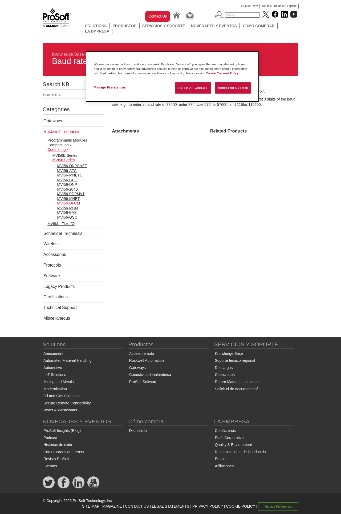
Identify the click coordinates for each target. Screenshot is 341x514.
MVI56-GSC (67, 217)
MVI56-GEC (67, 180)
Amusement (53, 353)
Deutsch (279, 6)
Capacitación (225, 374)
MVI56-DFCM (68, 203)
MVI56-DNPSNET (72, 166)
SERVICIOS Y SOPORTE (163, 26)
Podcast (50, 438)
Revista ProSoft (56, 459)
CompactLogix (59, 145)
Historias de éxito (57, 445)
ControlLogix (57, 149)
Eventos (50, 466)
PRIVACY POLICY (207, 506)
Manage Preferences (278, 506)
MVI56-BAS (67, 212)
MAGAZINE (112, 506)
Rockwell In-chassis (61, 131)
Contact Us (157, 16)
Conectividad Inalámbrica (150, 374)
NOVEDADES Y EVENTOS (214, 26)
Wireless (51, 244)
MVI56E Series (64, 155)
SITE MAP (90, 506)
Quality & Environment (233, 445)
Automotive (52, 368)
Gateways (52, 121)
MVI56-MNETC (70, 175)
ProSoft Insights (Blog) (62, 430)
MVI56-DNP (67, 184)
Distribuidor (138, 430)
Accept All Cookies (233, 87)
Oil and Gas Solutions (61, 396)
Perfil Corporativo (229, 438)
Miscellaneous (56, 318)
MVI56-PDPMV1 (71, 194)
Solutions (96, 26)
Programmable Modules (67, 140)
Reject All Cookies (193, 87)
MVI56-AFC (67, 170)
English (245, 6)
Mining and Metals (58, 382)
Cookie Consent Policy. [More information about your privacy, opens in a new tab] (222, 73)
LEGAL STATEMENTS (170, 506)
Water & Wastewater (60, 410)
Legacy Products (59, 286)
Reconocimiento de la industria (240, 452)
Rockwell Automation (146, 360)
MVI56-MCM (67, 208)
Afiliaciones (224, 466)
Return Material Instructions (237, 382)
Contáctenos (225, 430)
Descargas (224, 368)
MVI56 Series (63, 160)
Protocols (52, 265)
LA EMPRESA (97, 31)
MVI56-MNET (68, 198)
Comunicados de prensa (63, 452)
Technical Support (60, 307)
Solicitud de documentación (237, 389)
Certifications (55, 297)
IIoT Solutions (54, 374)
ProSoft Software (143, 382)
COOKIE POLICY (240, 506)
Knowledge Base (68, 54)
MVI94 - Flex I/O (61, 224)
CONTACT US (137, 506)
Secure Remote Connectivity (67, 403)
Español (292, 6)
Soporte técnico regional (235, 360)
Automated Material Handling (67, 360)
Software (51, 276)
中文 (255, 6)
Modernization (55, 389)
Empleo (221, 459)
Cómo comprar (259, 26)
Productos (124, 26)
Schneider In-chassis (62, 233)
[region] (172, 76)
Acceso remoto (141, 353)
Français (266, 6)
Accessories (54, 254)
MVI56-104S (67, 189)
